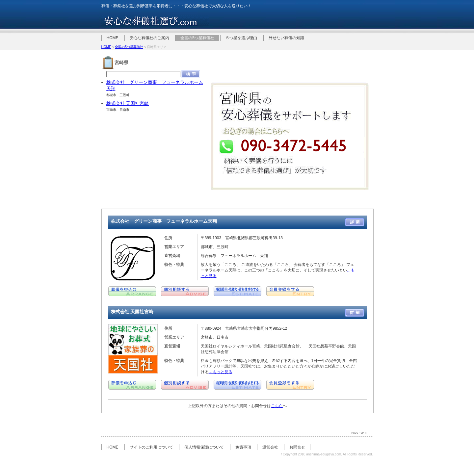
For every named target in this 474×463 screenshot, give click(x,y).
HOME (112, 38)
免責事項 (243, 447)
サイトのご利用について (151, 447)
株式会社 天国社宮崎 (127, 103)
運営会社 (270, 447)
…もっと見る (220, 372)
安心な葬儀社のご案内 (149, 38)
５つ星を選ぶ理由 (241, 38)
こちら (277, 405)
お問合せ (297, 447)
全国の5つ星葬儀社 (197, 38)
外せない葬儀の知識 (286, 38)
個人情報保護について (204, 447)
